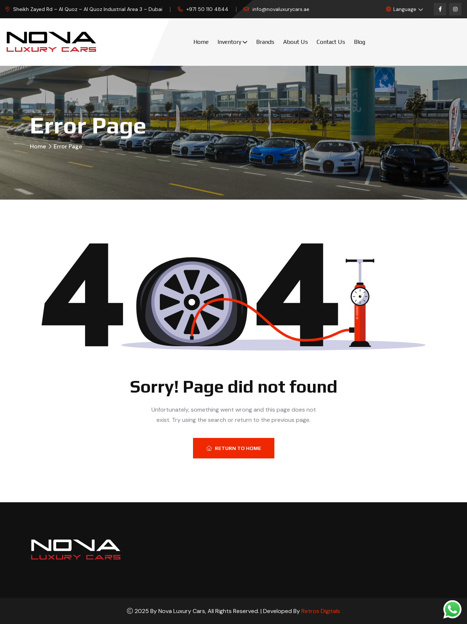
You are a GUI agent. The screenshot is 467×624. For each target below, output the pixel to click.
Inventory (229, 41)
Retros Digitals (320, 611)
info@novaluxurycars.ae (280, 9)
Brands (265, 41)
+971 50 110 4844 (207, 9)
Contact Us (331, 41)
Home (201, 41)
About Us (295, 41)
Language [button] (401, 9)
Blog (359, 41)
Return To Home (233, 448)
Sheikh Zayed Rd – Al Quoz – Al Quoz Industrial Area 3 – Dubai (87, 9)
